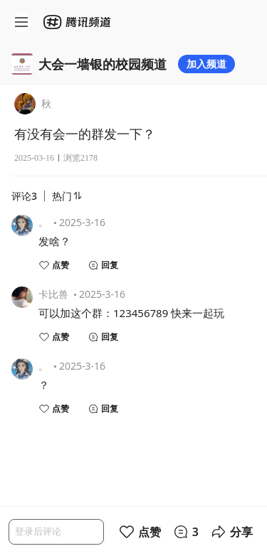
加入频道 (206, 63)
